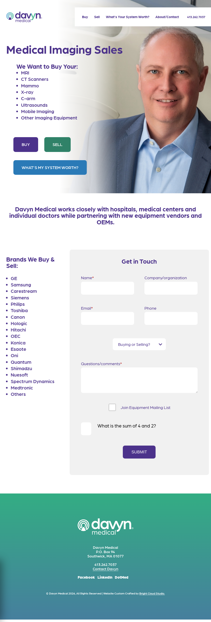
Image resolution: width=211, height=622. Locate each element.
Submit (139, 454)
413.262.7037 (194, 17)
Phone (150, 308)
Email (87, 307)
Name (87, 277)
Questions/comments (101, 363)
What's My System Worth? (50, 167)
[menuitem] (82, 16)
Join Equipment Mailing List (145, 409)
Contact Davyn (105, 571)
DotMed (121, 579)
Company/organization (165, 277)
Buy (26, 144)
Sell (57, 144)
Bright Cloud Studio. (152, 595)
